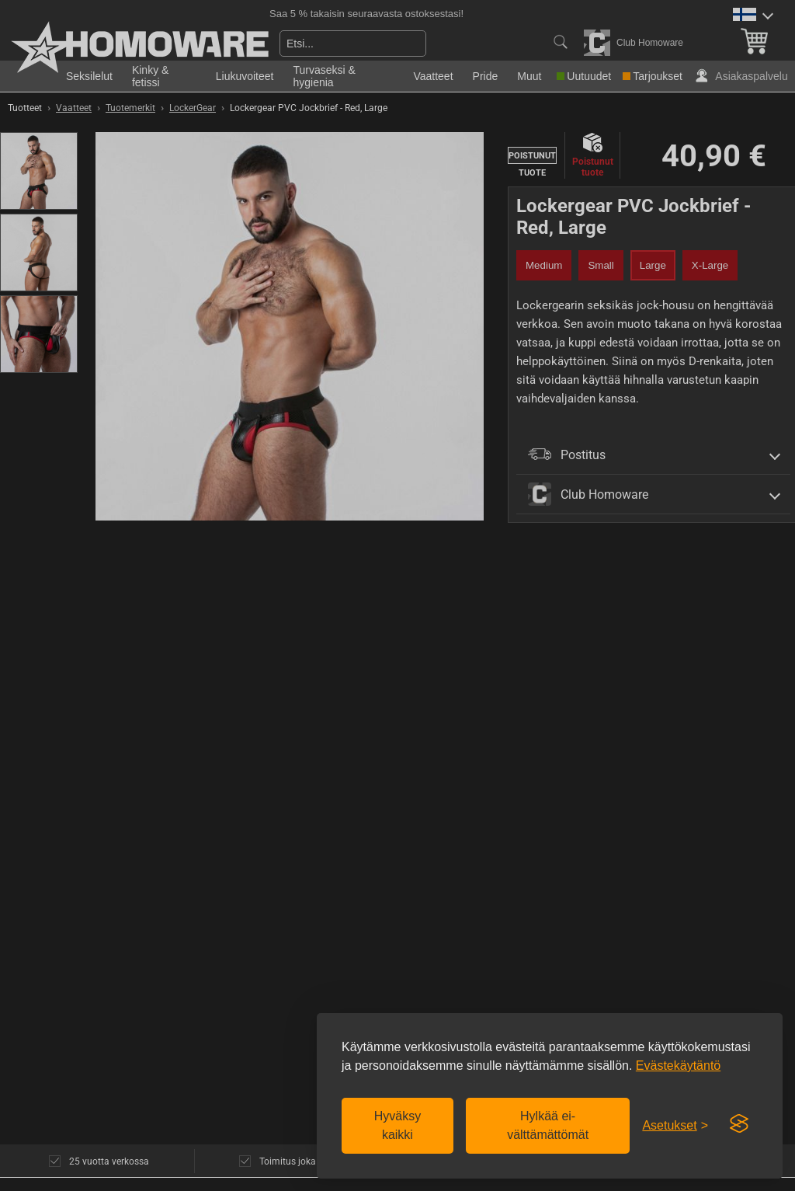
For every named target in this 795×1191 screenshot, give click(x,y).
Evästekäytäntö (678, 1065)
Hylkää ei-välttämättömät (547, 1125)
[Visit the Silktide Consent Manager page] (739, 1124)
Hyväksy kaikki (397, 1125)
